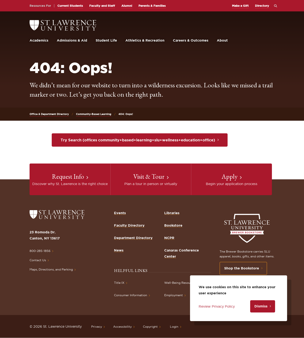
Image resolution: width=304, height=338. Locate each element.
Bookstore (173, 225)
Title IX (119, 282)
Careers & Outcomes (190, 40)
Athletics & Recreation (144, 40)
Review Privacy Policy (217, 306)
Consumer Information (130, 295)
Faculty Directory (129, 225)
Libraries (171, 213)
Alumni (126, 5)
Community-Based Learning (93, 114)
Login (174, 326)
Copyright (150, 326)
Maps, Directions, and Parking (51, 269)
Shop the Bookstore (241, 268)
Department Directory (133, 238)
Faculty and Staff (102, 5)
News (119, 250)
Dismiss (260, 306)
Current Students (70, 5)
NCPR (169, 238)
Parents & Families (152, 5)
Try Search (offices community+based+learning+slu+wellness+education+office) (138, 140)
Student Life (106, 40)
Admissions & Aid (72, 40)
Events (120, 213)
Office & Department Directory (49, 114)
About (222, 40)
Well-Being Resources (180, 282)
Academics (39, 40)
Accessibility (122, 326)
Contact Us (38, 260)
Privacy (96, 326)
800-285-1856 (40, 251)
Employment (173, 295)
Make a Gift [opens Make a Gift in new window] (240, 5)
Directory (262, 5)
